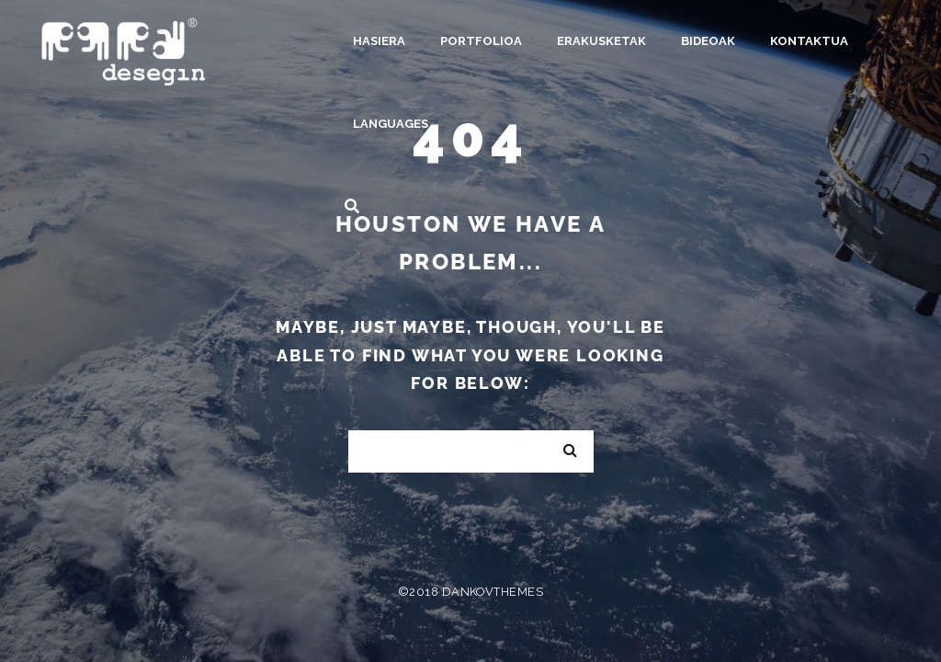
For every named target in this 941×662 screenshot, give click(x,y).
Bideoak (708, 41)
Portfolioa (481, 41)
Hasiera (379, 41)
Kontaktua (809, 41)
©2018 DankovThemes (470, 592)
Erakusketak (601, 41)
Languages (390, 124)
